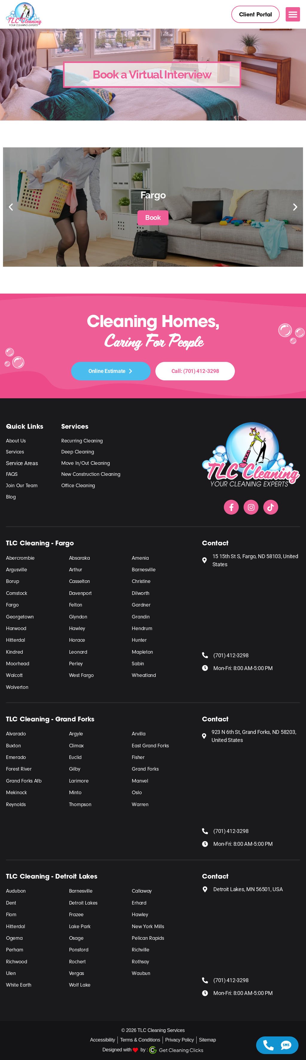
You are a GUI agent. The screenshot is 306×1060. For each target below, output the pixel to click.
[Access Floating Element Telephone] (268, 1045)
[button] (293, 14)
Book (153, 218)
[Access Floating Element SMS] (286, 1045)
